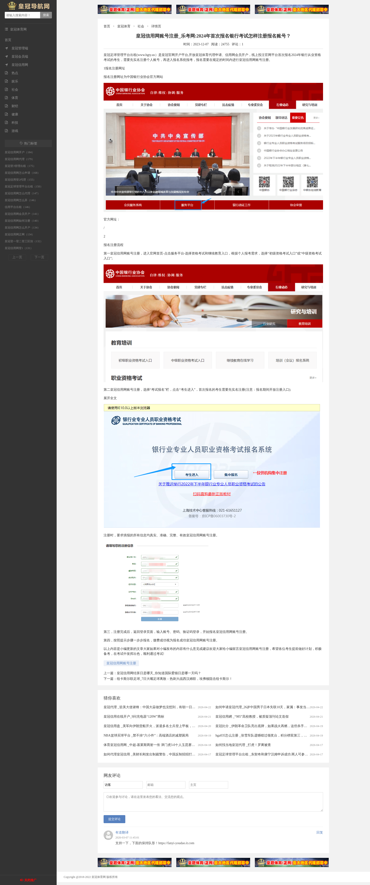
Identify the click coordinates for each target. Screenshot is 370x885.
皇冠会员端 (16, 56)
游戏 (11, 131)
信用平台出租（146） (18, 207)
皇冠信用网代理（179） (19, 159)
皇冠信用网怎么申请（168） (22, 172)
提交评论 (114, 822)
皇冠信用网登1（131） (19, 248)
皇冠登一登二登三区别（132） (24, 241)
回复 (319, 835)
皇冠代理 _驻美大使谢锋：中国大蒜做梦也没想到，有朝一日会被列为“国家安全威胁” (166, 707)
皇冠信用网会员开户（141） (22, 214)
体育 (11, 98)
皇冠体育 (123, 26)
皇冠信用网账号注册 (121, 663)
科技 (11, 122)
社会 (11, 89)
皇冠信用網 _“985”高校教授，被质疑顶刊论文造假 (252, 716)
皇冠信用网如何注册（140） (22, 220)
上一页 (17, 257)
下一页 (39, 257)
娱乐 (11, 81)
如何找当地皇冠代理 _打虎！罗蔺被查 (243, 745)
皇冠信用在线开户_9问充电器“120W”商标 (134, 716)
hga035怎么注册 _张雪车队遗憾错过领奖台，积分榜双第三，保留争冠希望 (269, 735)
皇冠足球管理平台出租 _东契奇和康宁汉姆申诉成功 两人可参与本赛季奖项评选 (273, 754)
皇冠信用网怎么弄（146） (21, 200)
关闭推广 (30, 880)
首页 (8, 40)
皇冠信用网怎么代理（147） (22, 193)
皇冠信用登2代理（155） (20, 179)
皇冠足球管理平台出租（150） (24, 186)
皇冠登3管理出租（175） (20, 166)
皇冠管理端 (16, 48)
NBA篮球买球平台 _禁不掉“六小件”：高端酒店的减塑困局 (146, 735)
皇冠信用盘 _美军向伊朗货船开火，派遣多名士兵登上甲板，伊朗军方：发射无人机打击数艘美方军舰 (178, 726)
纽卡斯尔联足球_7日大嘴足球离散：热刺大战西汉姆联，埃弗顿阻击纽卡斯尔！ (174, 679)
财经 (11, 106)
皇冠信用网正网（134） (19, 234)
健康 (11, 114)
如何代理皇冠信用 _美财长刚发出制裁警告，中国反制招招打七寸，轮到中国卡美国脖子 (168, 754)
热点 (11, 73)
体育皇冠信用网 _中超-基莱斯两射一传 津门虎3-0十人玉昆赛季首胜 (153, 745)
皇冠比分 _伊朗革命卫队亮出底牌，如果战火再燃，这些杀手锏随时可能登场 (271, 726)
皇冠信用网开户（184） (19, 152)
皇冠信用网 (16, 65)
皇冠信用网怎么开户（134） (22, 227)
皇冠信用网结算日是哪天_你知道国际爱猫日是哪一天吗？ (159, 673)
